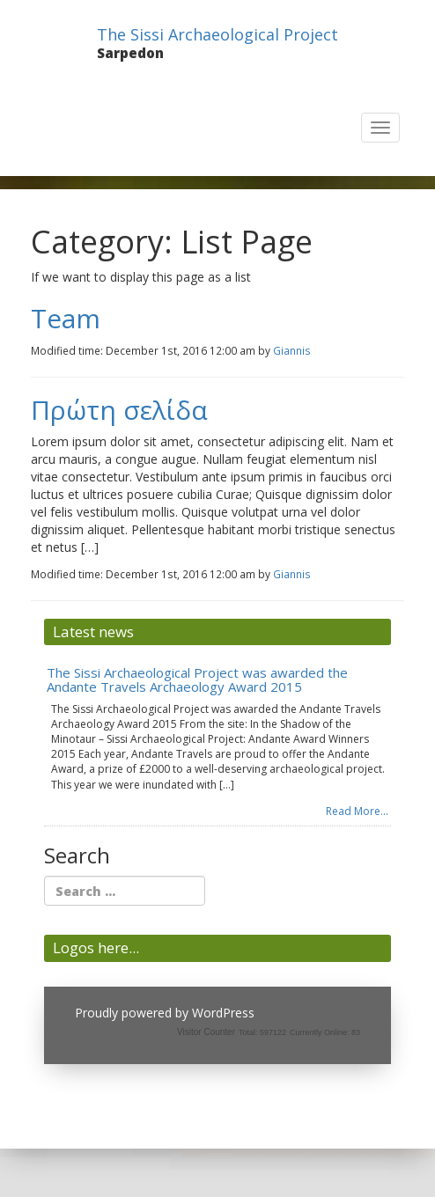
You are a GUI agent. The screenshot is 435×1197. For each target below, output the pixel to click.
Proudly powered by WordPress (164, 1012)
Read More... (357, 811)
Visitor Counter (206, 1032)
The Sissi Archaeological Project (217, 34)
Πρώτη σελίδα (119, 410)
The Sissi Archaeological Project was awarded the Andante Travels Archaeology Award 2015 (197, 680)
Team (65, 318)
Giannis (292, 350)
